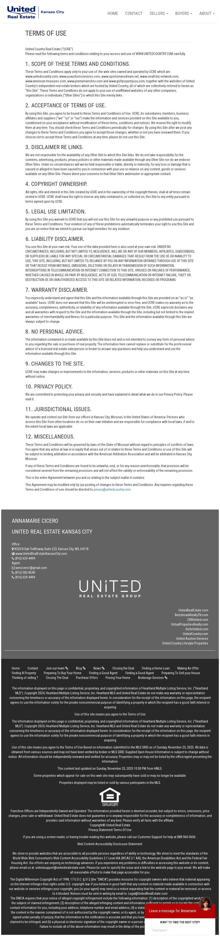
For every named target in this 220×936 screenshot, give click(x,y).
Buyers (183, 13)
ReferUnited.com (197, 629)
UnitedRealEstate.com (193, 610)
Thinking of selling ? (25, 678)
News (99, 668)
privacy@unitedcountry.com (112, 489)
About (207, 13)
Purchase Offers (87, 678)
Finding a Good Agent (103, 673)
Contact (134, 13)
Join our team (57, 668)
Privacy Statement (100, 830)
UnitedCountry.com (195, 634)
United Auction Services (192, 638)
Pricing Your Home (118, 678)
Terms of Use (137, 714)
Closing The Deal (57, 678)
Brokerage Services (153, 678)
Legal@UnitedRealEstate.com (148, 893)
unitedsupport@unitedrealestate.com (60, 867)
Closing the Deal (123, 668)
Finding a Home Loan (156, 668)
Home (113, 13)
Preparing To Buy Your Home (62, 673)
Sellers (159, 13)
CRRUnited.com (197, 620)
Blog (81, 668)
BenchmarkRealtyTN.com (191, 615)
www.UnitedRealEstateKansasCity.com (39, 554)
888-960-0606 (186, 837)
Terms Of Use (123, 830)
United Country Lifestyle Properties (185, 643)
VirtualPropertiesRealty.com (189, 624)
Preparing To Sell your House (181, 673)
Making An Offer (188, 668)
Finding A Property (24, 673)
